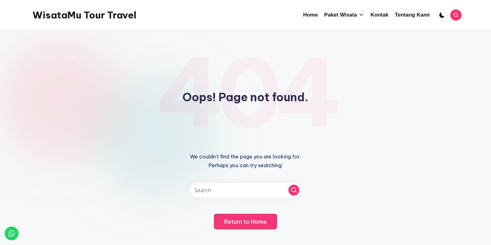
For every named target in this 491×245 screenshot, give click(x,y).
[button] (293, 190)
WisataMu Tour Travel (85, 15)
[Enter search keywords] (245, 190)
